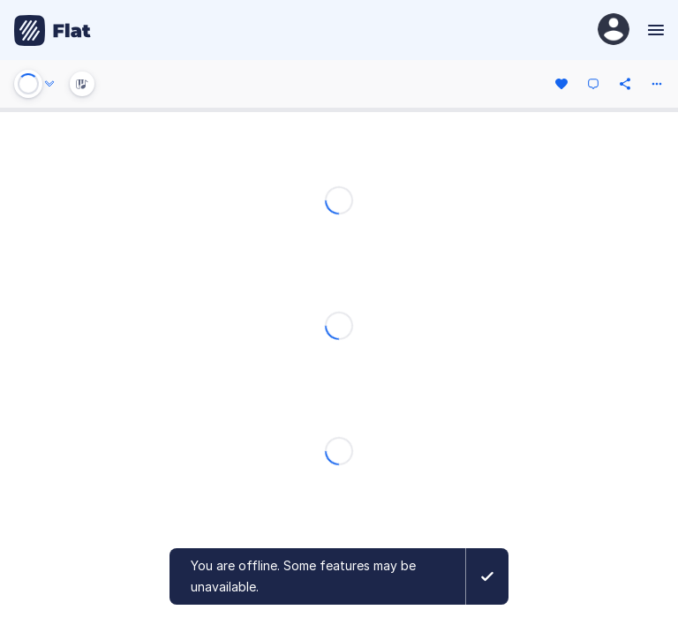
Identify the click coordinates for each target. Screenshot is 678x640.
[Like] (561, 84)
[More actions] (657, 84)
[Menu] (654, 30)
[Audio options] (49, 84)
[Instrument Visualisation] (82, 84)
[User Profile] (613, 30)
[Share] (625, 84)
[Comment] (593, 84)
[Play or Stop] (28, 84)
